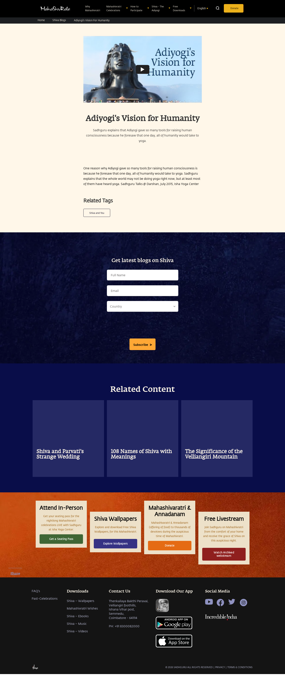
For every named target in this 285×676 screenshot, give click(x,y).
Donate (234, 8)
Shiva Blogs (59, 20)
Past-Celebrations (45, 622)
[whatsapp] (15, 603)
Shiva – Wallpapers (80, 624)
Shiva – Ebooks (78, 639)
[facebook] (15, 583)
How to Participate (136, 8)
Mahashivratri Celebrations (113, 8)
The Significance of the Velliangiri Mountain (214, 454)
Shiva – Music (77, 647)
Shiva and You (96, 212)
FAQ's (36, 614)
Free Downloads (179, 8)
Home (41, 20)
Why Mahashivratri (93, 8)
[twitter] (15, 593)
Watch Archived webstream (224, 565)
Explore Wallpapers (115, 554)
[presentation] (142, 326)
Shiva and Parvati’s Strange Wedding (60, 454)
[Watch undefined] (142, 69)
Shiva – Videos (77, 654)
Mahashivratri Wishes (82, 631)
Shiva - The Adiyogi (158, 8)
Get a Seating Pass (61, 550)
